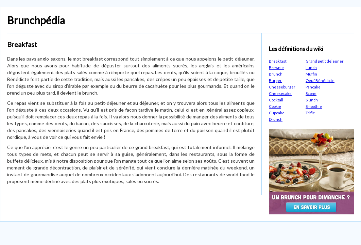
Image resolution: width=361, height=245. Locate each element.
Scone (311, 93)
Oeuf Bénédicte (320, 80)
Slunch (312, 100)
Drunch (275, 119)
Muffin (311, 74)
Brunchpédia (36, 20)
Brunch (275, 74)
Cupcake (277, 113)
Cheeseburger (282, 87)
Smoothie (314, 106)
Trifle (310, 113)
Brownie (276, 67)
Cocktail (276, 100)
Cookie (275, 106)
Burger (275, 80)
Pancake (313, 87)
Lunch (311, 67)
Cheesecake (280, 93)
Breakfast (278, 61)
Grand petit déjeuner (325, 61)
